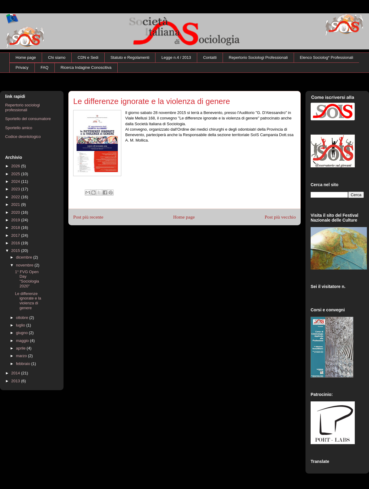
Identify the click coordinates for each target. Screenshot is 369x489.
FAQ (44, 67)
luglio (21, 325)
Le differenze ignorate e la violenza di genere (28, 300)
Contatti (210, 57)
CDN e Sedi (88, 57)
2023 (16, 189)
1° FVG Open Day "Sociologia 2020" (27, 279)
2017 (16, 235)
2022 (16, 197)
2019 (16, 220)
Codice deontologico (23, 136)
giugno (22, 332)
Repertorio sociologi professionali (22, 107)
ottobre (22, 317)
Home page (26, 57)
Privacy (22, 67)
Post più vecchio (280, 216)
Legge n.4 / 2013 (176, 57)
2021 (16, 204)
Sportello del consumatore (28, 118)
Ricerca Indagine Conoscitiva (85, 67)
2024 (16, 181)
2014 (16, 373)
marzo (22, 355)
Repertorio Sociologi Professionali (258, 57)
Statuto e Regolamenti (129, 57)
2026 (16, 166)
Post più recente (88, 216)
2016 (16, 243)
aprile (21, 348)
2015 (16, 250)
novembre (25, 265)
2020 (16, 212)
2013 (16, 381)
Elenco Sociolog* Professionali (326, 57)
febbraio (23, 363)
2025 (16, 174)
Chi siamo (57, 57)
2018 (16, 227)
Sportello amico (18, 128)
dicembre (24, 257)
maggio (23, 340)
